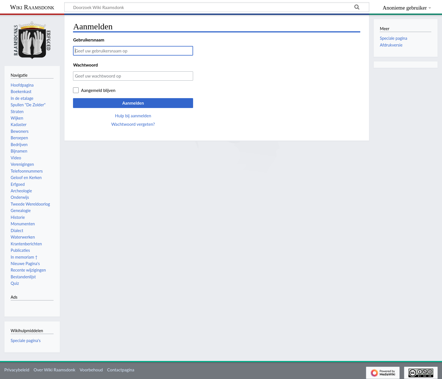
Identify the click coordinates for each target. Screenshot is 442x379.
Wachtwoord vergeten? (133, 124)
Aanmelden (133, 102)
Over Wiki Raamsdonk (54, 369)
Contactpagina (120, 369)
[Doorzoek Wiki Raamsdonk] (217, 7)
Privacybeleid (16, 369)
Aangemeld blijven (98, 90)
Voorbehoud (91, 369)
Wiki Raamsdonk (32, 7)
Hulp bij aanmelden (133, 115)
